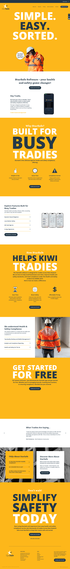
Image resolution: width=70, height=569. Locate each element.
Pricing (44, 6)
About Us (34, 6)
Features (39, 6)
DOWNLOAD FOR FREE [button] (35, 87)
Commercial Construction (25, 553)
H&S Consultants (50, 6)
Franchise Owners (40, 559)
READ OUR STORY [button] (45, 472)
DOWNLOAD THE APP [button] (35, 186)
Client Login (65, 1)
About (38, 553)
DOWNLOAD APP (64, 6)
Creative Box (17, 566)
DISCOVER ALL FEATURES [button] (11, 234)
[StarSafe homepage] (8, 7)
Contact (56, 6)
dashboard (9, 566)
